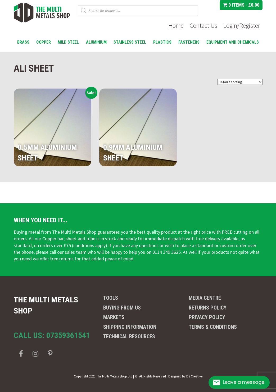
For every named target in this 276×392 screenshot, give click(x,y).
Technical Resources (129, 336)
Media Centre (205, 298)
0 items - (241, 5)
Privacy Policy (207, 317)
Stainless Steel (130, 42)
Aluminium (96, 42)
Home (176, 25)
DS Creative (194, 376)
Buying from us (122, 308)
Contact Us (203, 25)
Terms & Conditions (213, 327)
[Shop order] (240, 82)
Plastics (162, 42)
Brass (23, 42)
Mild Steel (68, 42)
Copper (43, 42)
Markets (113, 317)
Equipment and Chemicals (232, 42)
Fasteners (189, 42)
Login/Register (241, 25)
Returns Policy (208, 308)
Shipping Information (129, 327)
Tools (110, 298)
